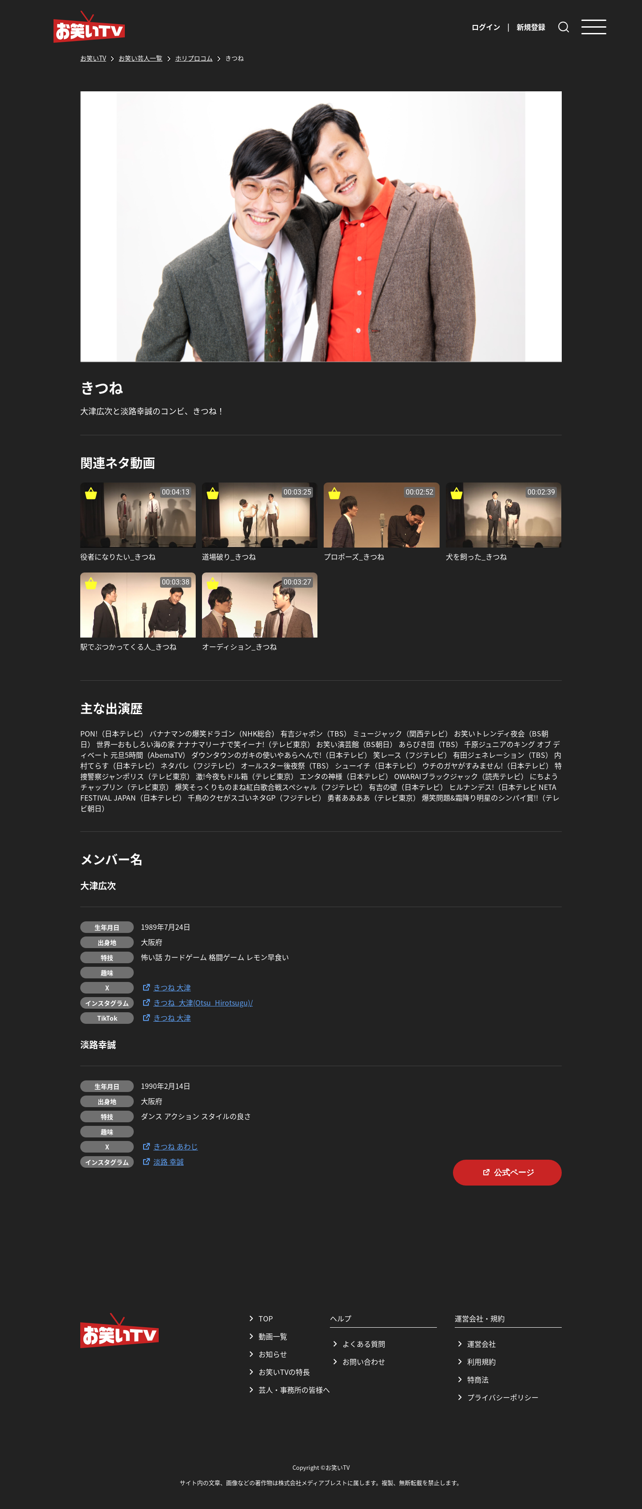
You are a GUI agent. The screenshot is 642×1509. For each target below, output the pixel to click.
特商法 (472, 1379)
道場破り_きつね (229, 556)
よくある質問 (357, 1343)
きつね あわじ (169, 1146)
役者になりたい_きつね (118, 556)
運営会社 (475, 1343)
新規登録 (531, 26)
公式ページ (507, 1172)
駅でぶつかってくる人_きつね (128, 646)
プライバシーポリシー (497, 1397)
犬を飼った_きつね (476, 556)
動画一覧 (266, 1336)
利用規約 (475, 1361)
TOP (259, 1318)
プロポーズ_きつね (354, 556)
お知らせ (266, 1354)
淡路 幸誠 (162, 1161)
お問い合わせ (357, 1361)
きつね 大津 (166, 987)
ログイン (486, 26)
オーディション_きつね (239, 646)
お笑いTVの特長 (278, 1371)
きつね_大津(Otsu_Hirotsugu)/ (197, 1002)
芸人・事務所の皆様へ (288, 1389)
